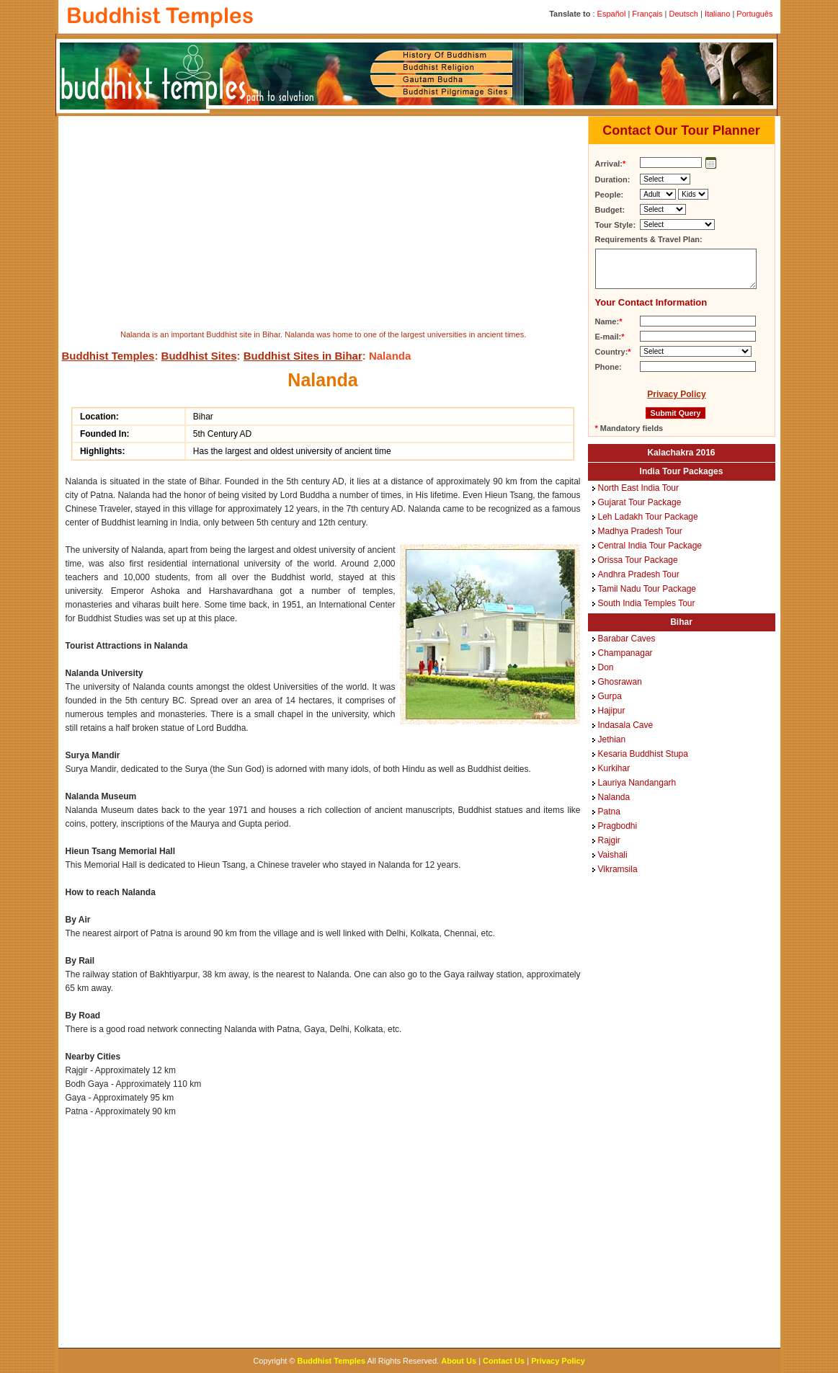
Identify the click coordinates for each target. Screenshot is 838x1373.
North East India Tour (638, 488)
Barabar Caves (627, 639)
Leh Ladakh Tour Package (648, 517)
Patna (609, 812)
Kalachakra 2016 (681, 453)
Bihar (681, 622)
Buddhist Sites (199, 356)
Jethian (612, 739)
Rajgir (609, 840)
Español (611, 13)
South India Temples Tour (646, 603)
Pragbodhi (618, 826)
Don (606, 667)
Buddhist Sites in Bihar (303, 356)
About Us (458, 1360)
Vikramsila (618, 869)
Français (647, 13)
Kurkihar (614, 768)
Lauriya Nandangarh (637, 783)
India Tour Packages (681, 471)
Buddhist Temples (108, 356)
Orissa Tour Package (638, 560)
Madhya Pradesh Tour (640, 531)
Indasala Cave (626, 725)
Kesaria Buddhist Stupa (643, 754)
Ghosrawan (620, 682)
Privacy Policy (676, 394)
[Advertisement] (320, 220)
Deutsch (683, 13)
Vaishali (613, 855)
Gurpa (610, 696)
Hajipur (611, 711)
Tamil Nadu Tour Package (647, 589)
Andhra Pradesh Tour (638, 574)
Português (754, 13)
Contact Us (504, 1360)
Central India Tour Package (650, 546)
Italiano (717, 13)
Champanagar (625, 653)
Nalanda (614, 797)
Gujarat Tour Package (640, 502)
